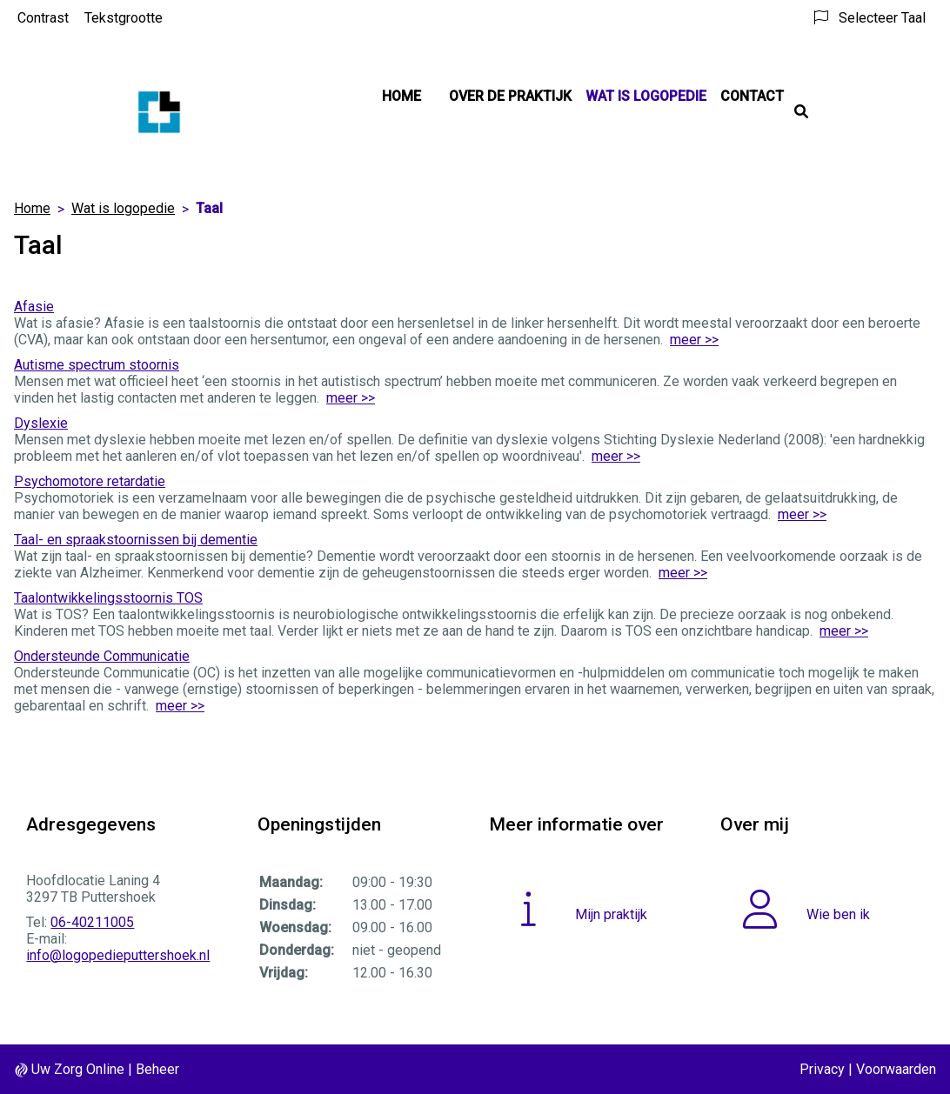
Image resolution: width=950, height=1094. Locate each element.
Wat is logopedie (645, 96)
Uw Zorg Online (77, 1069)
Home (401, 96)
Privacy (822, 1069)
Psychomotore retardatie (89, 481)
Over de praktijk (510, 96)
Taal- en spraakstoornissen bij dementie (136, 539)
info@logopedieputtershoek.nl (118, 955)
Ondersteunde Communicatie (102, 656)
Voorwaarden (896, 1069)
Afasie (34, 306)
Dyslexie (41, 423)
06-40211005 (92, 922)
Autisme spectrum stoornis (96, 365)
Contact (752, 96)
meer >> (694, 339)
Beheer (157, 1069)
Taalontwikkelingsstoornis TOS (108, 598)
